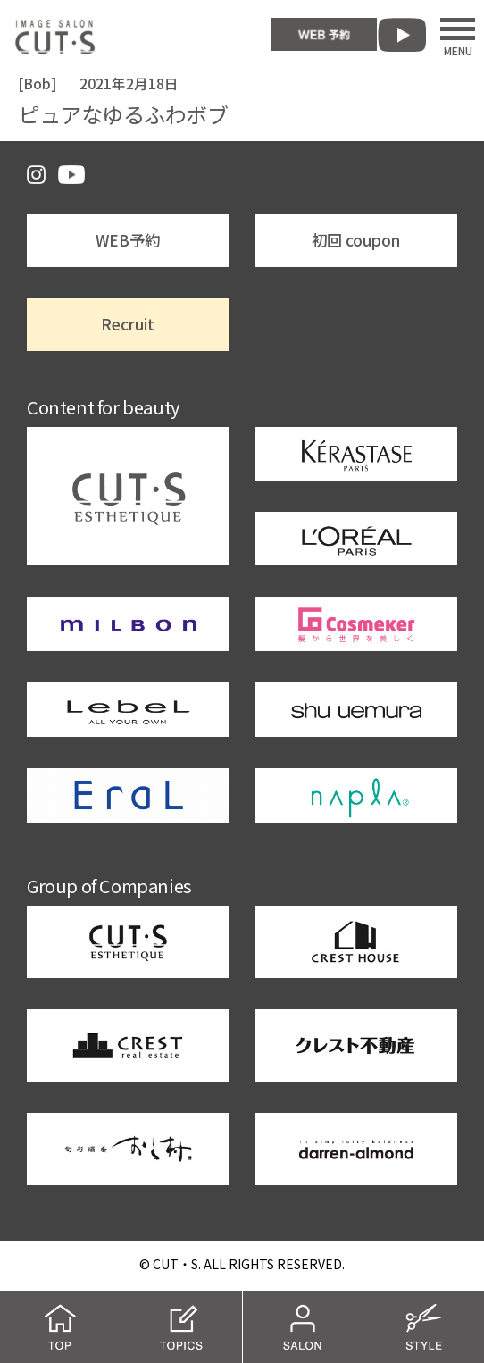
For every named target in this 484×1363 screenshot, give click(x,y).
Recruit (127, 324)
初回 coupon (356, 240)
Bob (37, 83)
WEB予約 (128, 240)
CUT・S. (177, 1264)
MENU (457, 36)
